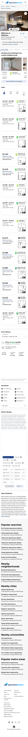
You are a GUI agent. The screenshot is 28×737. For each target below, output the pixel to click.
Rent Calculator (7, 706)
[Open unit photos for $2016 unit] (22, 289)
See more (14, 406)
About (5, 692)
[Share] (25, 37)
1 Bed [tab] (17, 92)
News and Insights (8, 710)
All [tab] (4, 92)
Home (2, 6)
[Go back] (2, 2)
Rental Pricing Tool (8, 716)
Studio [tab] (10, 92)
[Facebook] (12, 722)
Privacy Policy (17, 692)
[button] (14, 21)
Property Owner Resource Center (12, 712)
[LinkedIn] (9, 722)
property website (12, 44)
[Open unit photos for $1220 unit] (22, 161)
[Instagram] (19, 722)
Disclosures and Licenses (7, 699)
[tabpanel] (14, 212)
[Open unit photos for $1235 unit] (22, 176)
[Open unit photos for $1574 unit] (22, 244)
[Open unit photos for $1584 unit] (22, 259)
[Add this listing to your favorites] (25, 13)
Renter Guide (7, 705)
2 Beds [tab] (23, 93)
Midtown (13, 6)
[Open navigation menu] (25, 2)
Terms (15, 694)
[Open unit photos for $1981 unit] (22, 274)
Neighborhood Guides (9, 708)
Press (5, 696)
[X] (15, 722)
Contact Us (6, 694)
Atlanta (7, 6)
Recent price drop (7, 156)
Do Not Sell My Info (18, 696)
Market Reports (7, 714)
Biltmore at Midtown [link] (6, 8)
